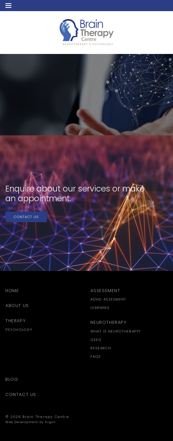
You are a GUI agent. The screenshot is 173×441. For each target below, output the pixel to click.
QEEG (96, 339)
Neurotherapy (108, 322)
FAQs (95, 356)
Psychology (18, 329)
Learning (99, 307)
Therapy (15, 321)
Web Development (21, 422)
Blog (11, 379)
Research (100, 348)
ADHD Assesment (108, 299)
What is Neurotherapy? (115, 331)
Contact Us (26, 216)
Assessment (105, 290)
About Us (17, 305)
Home (12, 290)
